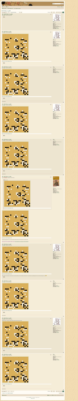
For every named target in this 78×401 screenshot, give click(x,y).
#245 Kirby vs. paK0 (6, 10)
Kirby (53, 139)
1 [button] (54, 12)
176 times (57, 45)
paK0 (53, 21)
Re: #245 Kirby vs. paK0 (7, 14)
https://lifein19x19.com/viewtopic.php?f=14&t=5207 (21, 241)
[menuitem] (7, 6)
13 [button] (61, 12)
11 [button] (58, 12)
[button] (51, 12)
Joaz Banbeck (55, 186)
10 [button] (56, 12)
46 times (58, 28)
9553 (55, 68)
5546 (55, 188)
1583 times (57, 144)
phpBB (30, 397)
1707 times (58, 72)
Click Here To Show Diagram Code (7, 61)
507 (55, 23)
